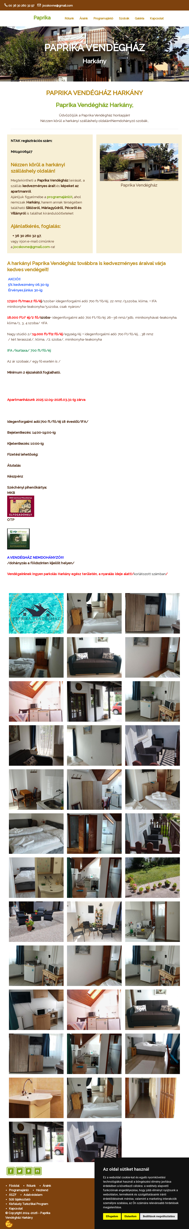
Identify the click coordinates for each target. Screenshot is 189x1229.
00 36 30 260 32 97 (21, 5)
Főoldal (14, 1185)
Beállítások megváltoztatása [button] (159, 1216)
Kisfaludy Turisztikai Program (28, 1204)
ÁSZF (12, 1195)
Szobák (124, 18)
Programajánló (103, 18)
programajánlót (59, 197)
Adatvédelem (33, 1195)
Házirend (42, 1190)
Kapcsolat (157, 18)
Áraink (83, 18)
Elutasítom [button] (130, 1216)
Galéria (139, 18)
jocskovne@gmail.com (57, 5)
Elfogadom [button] (112, 1216)
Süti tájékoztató (20, 1199)
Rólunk (69, 18)
